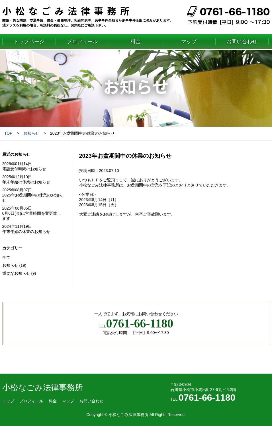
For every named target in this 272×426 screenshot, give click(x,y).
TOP (8, 133)
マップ (189, 41)
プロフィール (82, 41)
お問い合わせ (241, 41)
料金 (135, 41)
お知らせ (31, 133)
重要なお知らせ (16, 273)
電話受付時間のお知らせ (24, 169)
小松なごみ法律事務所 (67, 10)
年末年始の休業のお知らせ (26, 182)
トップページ (29, 41)
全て (6, 257)
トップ (8, 401)
